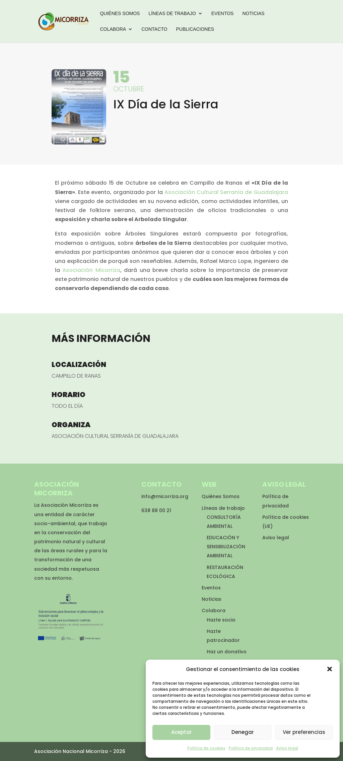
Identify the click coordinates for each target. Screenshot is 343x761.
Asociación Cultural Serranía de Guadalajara (226, 192)
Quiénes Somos (120, 13)
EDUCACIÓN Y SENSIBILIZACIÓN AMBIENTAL (226, 546)
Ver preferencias (304, 732)
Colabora (113, 29)
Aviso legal (287, 748)
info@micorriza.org (164, 496)
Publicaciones (195, 29)
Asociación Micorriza (91, 270)
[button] (329, 669)
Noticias (253, 13)
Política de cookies (206, 748)
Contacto (154, 29)
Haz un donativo (227, 651)
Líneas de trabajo (172, 13)
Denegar (242, 732)
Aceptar (181, 732)
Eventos (222, 13)
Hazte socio (221, 619)
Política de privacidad (251, 748)
